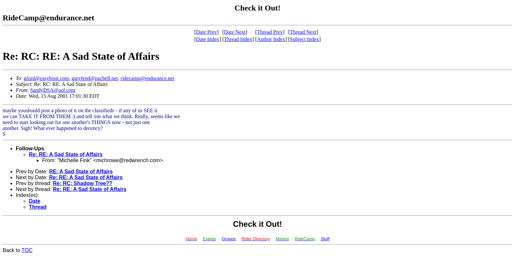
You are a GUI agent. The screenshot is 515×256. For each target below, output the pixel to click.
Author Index (271, 39)
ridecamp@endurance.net (147, 78)
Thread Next (303, 32)
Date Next (234, 32)
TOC (27, 250)
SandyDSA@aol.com (52, 90)
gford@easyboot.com (46, 78)
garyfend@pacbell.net (95, 78)
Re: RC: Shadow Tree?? (82, 183)
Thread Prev (270, 32)
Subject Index (304, 39)
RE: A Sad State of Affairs (81, 171)
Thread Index (238, 39)
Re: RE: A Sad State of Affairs (65, 154)
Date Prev (206, 32)
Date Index (207, 39)
